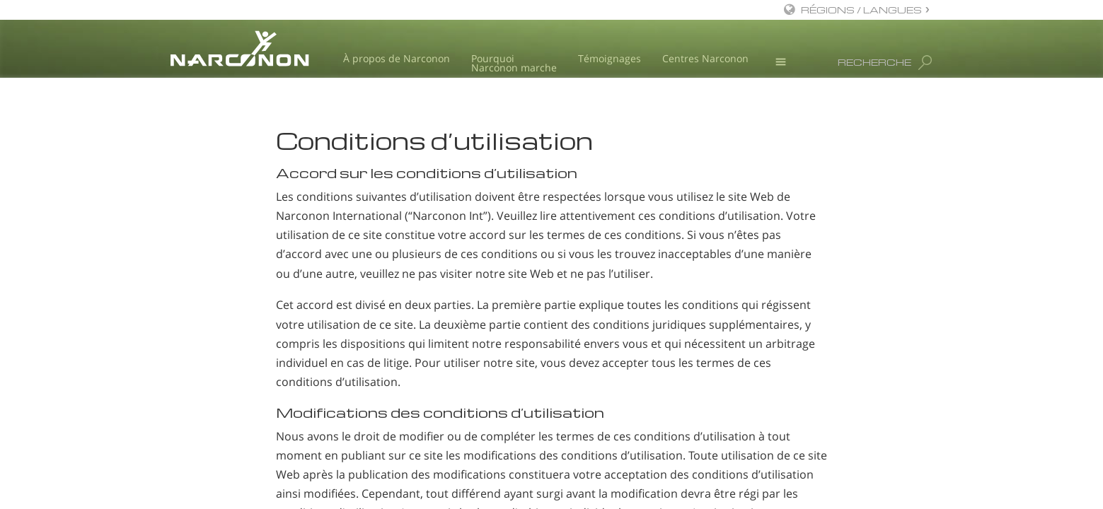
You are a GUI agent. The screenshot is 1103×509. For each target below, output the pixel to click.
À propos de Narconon (396, 58)
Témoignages (609, 58)
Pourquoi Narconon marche (514, 63)
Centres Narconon (705, 58)
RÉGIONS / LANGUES (861, 10)
